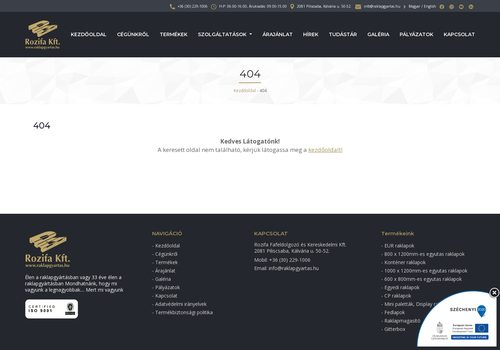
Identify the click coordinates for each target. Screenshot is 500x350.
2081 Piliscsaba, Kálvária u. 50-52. (321, 6)
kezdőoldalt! (325, 150)
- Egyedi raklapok (400, 287)
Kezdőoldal (89, 35)
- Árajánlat (163, 270)
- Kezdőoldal (166, 245)
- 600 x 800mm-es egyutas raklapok (421, 279)
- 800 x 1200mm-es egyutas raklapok (423, 254)
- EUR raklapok (397, 245)
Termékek (174, 35)
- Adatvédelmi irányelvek (179, 304)
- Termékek (165, 262)
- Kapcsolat (164, 295)
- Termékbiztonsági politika (182, 312)
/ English (429, 6)
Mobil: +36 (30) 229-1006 (282, 260)
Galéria (378, 35)
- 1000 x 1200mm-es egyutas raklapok (424, 270)
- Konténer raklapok (403, 262)
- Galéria (161, 279)
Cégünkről (133, 35)
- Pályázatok (166, 287)
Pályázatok (416, 35)
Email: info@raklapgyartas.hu (286, 268)
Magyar (414, 6)
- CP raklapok (396, 295)
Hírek (310, 35)
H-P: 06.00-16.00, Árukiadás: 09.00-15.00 (249, 6)
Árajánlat (277, 35)
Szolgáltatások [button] (223, 35)
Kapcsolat (459, 35)
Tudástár (343, 35)
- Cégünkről (164, 254)
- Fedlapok (393, 312)
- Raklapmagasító (400, 320)
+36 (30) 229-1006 (189, 6)
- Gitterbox (393, 329)
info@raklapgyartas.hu (377, 6)
